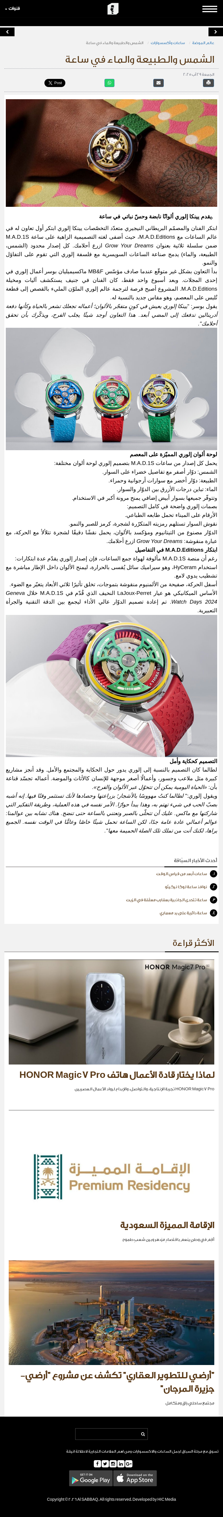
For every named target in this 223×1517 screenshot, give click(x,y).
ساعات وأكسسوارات (168, 43)
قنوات (12, 8)
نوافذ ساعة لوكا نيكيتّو (191, 886)
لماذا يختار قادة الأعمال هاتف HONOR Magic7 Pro (116, 1075)
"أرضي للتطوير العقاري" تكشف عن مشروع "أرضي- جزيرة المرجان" (117, 1382)
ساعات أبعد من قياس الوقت (186, 873)
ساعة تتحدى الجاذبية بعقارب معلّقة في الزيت (171, 900)
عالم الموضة (203, 43)
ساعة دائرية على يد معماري (188, 913)
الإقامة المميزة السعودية (167, 1225)
